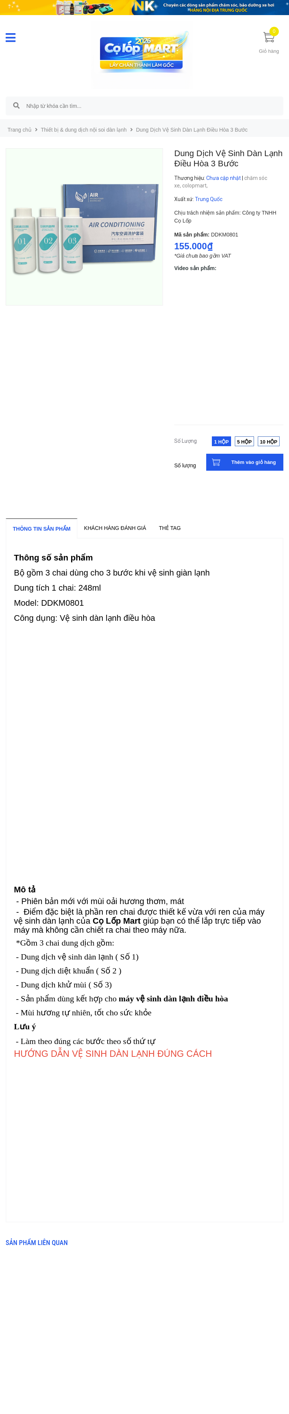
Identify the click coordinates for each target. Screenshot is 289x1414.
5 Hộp (244, 442)
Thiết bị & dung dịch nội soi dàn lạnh (84, 130)
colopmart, (195, 186)
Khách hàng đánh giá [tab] (115, 528)
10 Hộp (268, 442)
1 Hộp (221, 442)
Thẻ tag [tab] (170, 528)
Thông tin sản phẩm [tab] (41, 529)
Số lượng (185, 465)
